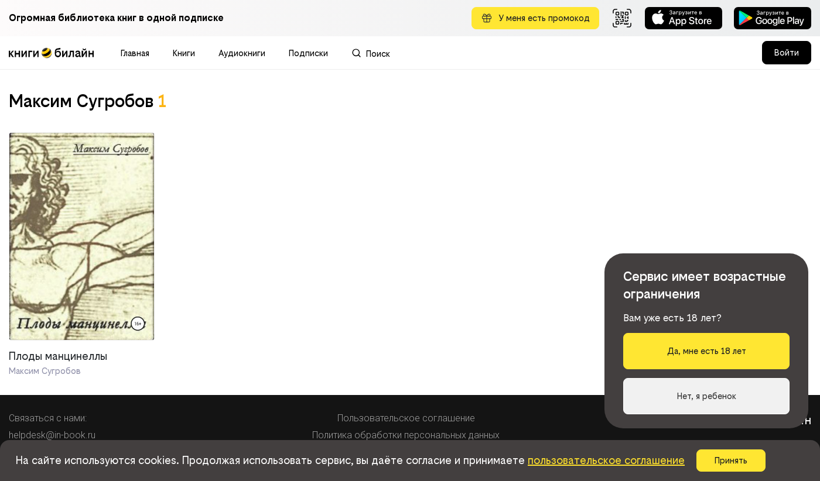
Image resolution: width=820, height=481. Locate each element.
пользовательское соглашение (606, 460)
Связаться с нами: (48, 418)
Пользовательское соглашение (406, 418)
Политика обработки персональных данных (406, 435)
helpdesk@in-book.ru (52, 435)
